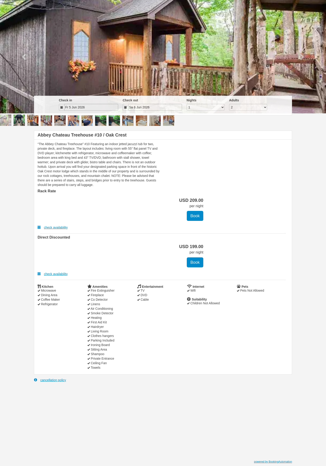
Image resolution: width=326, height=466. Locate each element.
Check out (130, 100)
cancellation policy (50, 380)
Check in (65, 100)
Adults (234, 100)
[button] (24, 56)
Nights (192, 100)
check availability (53, 227)
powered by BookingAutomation (273, 461)
